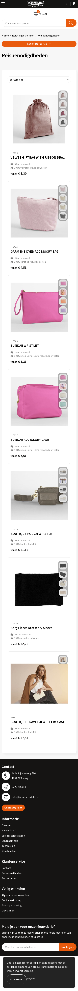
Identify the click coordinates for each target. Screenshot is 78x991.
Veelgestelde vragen (13, 835)
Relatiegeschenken (23, 35)
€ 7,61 (19, 455)
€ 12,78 (19, 644)
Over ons (7, 825)
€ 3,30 (19, 173)
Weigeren (31, 978)
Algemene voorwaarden (15, 895)
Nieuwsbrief (8, 830)
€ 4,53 (19, 267)
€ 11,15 (19, 550)
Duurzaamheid (10, 840)
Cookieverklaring (11, 900)
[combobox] (34, 23)
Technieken (8, 845)
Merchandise (9, 851)
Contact (6, 868)
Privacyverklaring (12, 905)
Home (5, 35)
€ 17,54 (19, 738)
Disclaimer (8, 910)
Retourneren (9, 878)
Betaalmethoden (11, 873)
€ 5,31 (19, 361)
